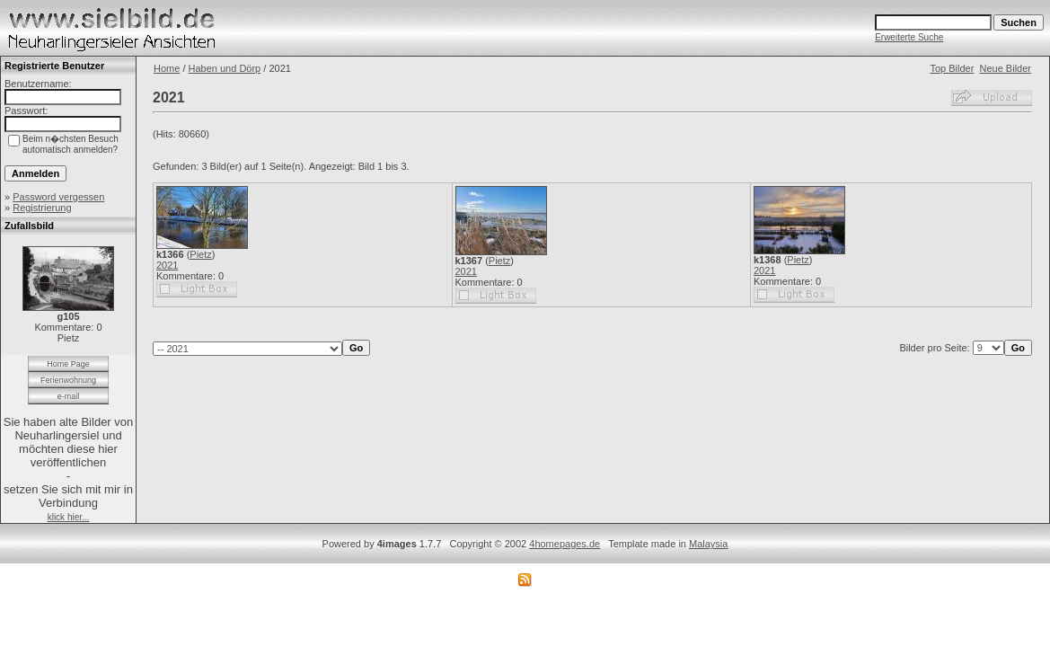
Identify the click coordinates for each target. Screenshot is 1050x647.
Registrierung (42, 207)
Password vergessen (58, 196)
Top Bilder (952, 68)
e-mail (68, 396)
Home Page (68, 363)
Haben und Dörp (225, 68)
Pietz (200, 254)
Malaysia (708, 543)
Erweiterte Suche (909, 37)
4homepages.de (564, 543)
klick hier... (69, 517)
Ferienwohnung (68, 380)
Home (167, 68)
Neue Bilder (1005, 68)
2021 (167, 265)
